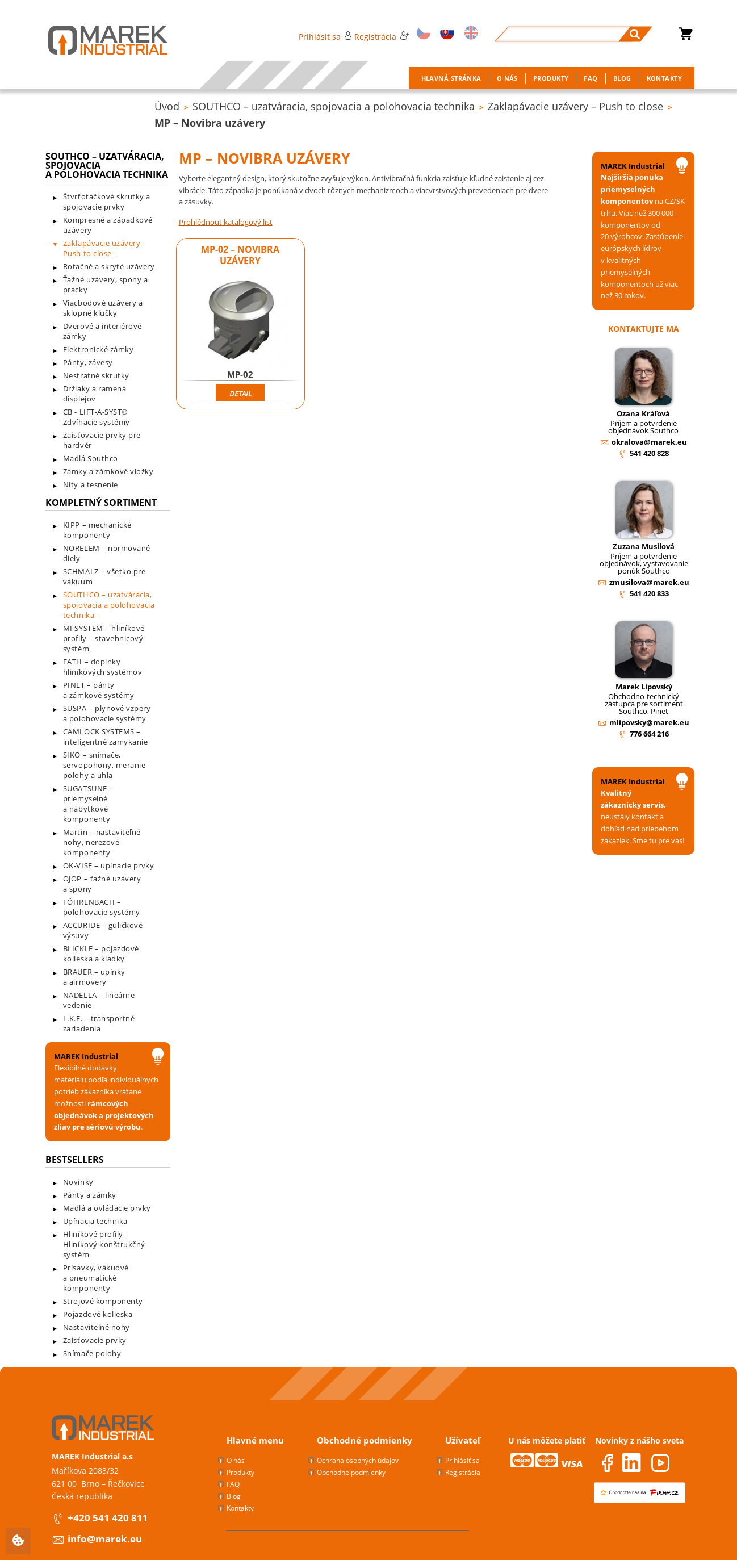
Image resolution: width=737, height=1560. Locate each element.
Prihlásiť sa (325, 36)
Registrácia (381, 36)
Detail (240, 393)
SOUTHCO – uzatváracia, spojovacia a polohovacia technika (333, 106)
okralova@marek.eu (649, 442)
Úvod (166, 106)
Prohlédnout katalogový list (226, 222)
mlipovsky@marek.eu (649, 722)
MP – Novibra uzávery (209, 122)
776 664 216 (649, 734)
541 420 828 (649, 453)
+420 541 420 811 (108, 1517)
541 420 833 (649, 593)
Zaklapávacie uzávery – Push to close (575, 106)
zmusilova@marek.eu (649, 582)
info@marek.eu (105, 1538)
